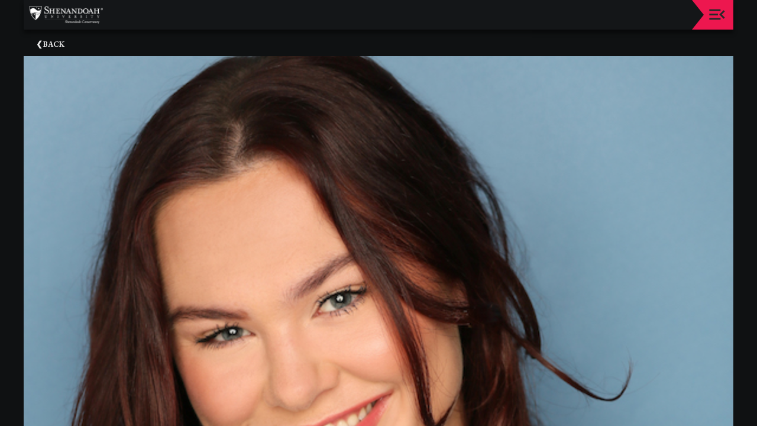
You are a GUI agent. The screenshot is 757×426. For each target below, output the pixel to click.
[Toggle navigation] (717, 14)
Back (53, 44)
